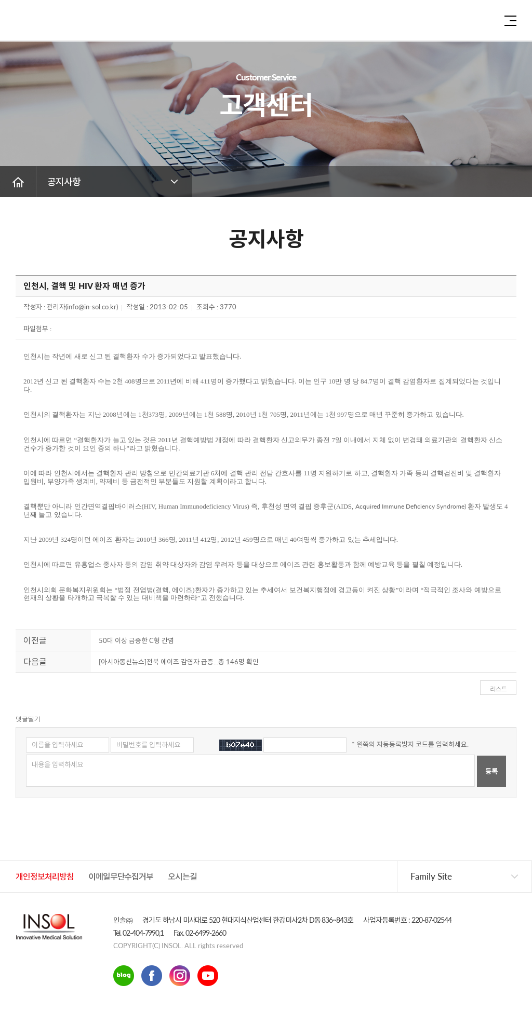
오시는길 (182, 876)
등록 (491, 771)
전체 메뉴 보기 (510, 20)
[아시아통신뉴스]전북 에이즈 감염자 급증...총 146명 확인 (179, 662)
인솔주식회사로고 (44, 23)
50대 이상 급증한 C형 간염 (136, 640)
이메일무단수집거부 (121, 876)
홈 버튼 (18, 181)
